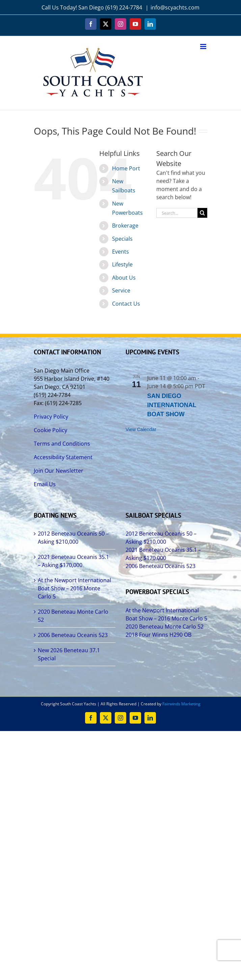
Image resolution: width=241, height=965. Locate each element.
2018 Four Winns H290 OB (158, 634)
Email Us (45, 484)
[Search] (202, 213)
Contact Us (126, 303)
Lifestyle (122, 264)
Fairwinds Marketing (181, 704)
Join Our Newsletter (58, 470)
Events (120, 251)
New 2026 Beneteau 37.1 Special (69, 654)
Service (121, 290)
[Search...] (176, 213)
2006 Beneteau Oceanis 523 (73, 635)
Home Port (126, 168)
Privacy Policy (51, 416)
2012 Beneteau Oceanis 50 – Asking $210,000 (73, 537)
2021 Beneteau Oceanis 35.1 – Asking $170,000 (73, 561)
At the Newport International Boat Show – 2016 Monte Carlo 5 (74, 588)
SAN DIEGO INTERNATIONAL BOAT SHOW (171, 405)
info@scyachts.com (175, 7)
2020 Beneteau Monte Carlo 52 (73, 615)
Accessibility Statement (63, 457)
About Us (124, 277)
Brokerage (125, 225)
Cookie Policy (50, 430)
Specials (122, 238)
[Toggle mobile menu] (203, 46)
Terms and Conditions (62, 443)
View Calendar (141, 429)
